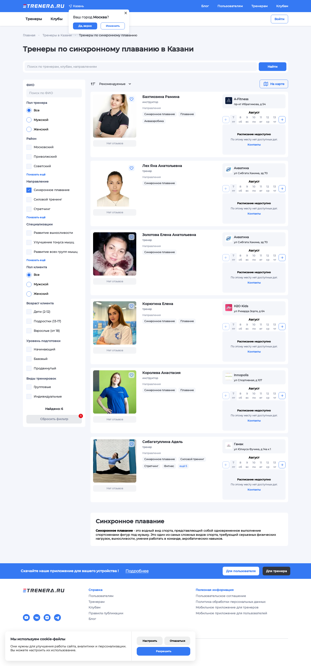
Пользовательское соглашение (221, 596)
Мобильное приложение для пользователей (231, 613)
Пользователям (230, 6)
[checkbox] (29, 147)
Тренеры (33, 19)
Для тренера (276, 571)
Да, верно (85, 25)
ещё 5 (183, 466)
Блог (205, 6)
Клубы (56, 19)
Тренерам (259, 6)
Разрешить (163, 651)
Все (33, 110)
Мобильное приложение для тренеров (227, 607)
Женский (37, 129)
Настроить (150, 640)
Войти (279, 19)
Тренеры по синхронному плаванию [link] (108, 35)
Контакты (254, 144)
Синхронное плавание (159, 114)
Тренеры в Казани (57, 35)
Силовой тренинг (192, 459)
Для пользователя (241, 571)
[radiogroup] (54, 119)
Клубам (282, 6)
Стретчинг (151, 466)
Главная (29, 35)
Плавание (187, 114)
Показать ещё (36, 174)
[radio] (29, 110)
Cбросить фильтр (61, 418)
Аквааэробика (154, 121)
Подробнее (137, 571)
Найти (273, 67)
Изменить (113, 25)
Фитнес (169, 466)
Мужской (37, 119)
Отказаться (177, 640)
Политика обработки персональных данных (230, 602)
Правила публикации (106, 613)
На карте (273, 84)
